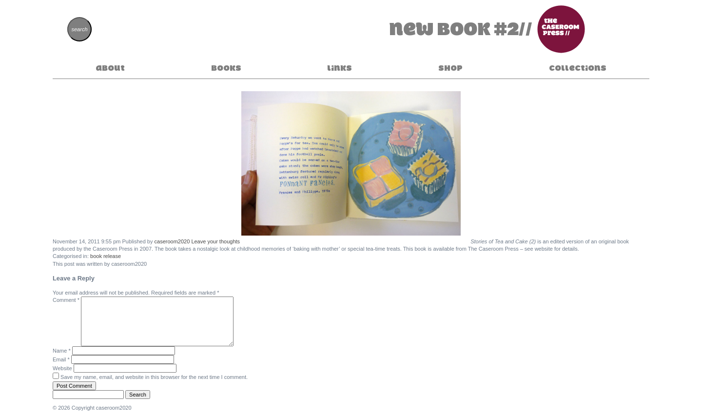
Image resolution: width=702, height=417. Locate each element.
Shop (450, 68)
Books (226, 68)
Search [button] (137, 394)
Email (61, 359)
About (110, 68)
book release (105, 256)
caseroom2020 (172, 241)
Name (62, 351)
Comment (66, 300)
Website (62, 368)
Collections (577, 68)
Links (339, 68)
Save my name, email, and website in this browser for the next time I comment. (154, 377)
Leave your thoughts (215, 241)
